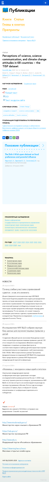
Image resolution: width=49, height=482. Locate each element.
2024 (27, 242)
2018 (15, 245)
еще (19, 245)
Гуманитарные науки (14, 261)
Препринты (10, 30)
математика (32, 227)
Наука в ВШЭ (31, 40)
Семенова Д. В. (31, 161)
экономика (33, 230)
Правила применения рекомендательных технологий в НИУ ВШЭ (23, 472)
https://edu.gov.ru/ (9, 431)
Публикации (22, 10)
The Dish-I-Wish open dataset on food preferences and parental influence (22, 155)
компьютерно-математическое (16, 227)
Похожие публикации (21, 145)
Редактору (43, 480)
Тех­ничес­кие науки (14, 273)
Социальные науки (14, 270)
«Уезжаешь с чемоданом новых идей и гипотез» (24, 369)
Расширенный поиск (27, 37)
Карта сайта (6, 477)
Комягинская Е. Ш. (39, 75)
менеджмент (9, 230)
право (17, 230)
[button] (5, 149)
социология (24, 230)
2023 (31, 242)
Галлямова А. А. (16, 75)
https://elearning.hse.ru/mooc (14, 448)
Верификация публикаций (11, 37)
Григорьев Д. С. (27, 75)
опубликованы (37, 316)
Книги (7, 19)
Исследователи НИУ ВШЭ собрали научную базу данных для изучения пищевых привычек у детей (23, 330)
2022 (35, 242)
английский (12, 89)
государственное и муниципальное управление (22, 222)
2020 (6, 245)
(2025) (24, 128)
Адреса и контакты (24, 460)
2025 (23, 242)
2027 (15, 242)
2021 (39, 242)
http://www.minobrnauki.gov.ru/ (14, 422)
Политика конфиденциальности (13, 468)
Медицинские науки (14, 266)
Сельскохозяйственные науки (18, 268)
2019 (11, 245)
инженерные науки (27, 225)
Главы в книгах (13, 24)
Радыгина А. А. (9, 161)
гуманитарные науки (12, 225)
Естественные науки (14, 263)
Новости (7, 281)
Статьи (19, 19)
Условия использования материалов (15, 464)
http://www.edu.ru (9, 440)
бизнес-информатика (12, 220)
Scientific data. (7, 70)
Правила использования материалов (14, 40)
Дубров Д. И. (6, 75)
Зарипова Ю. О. (20, 161)
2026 (19, 242)
